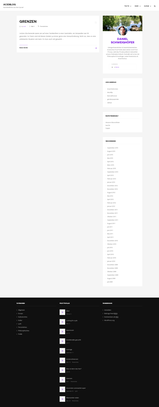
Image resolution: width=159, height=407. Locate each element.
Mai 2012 (110, 196)
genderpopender (113, 99)
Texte (126, 6)
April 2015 (110, 162)
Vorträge (69, 349)
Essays (20, 313)
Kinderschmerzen (72, 359)
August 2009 (111, 278)
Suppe (108, 128)
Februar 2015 (111, 168)
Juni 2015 (110, 155)
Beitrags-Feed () (110, 313)
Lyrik (19, 324)
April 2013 (110, 175)
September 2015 (112, 148)
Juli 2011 (110, 227)
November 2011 (112, 213)
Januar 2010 (111, 261)
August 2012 (111, 192)
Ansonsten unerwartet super (76, 388)
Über (137, 6)
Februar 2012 (111, 203)
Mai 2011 (110, 234)
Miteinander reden (72, 398)
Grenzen (28, 21)
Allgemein (21, 310)
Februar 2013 (111, 179)
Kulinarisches (22, 317)
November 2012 (112, 189)
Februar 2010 (111, 258)
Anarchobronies (112, 89)
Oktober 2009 (111, 272)
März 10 (68, 362)
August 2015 (111, 151)
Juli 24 (68, 372)
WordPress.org (109, 320)
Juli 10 (68, 333)
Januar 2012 (111, 206)
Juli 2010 (110, 247)
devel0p (110, 92)
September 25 (69, 391)
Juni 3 (67, 343)
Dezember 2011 (112, 210)
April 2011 (110, 237)
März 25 (68, 401)
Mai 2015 (110, 158)
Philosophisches (23, 331)
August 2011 (111, 223)
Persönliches (44, 26)
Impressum (70, 330)
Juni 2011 (110, 230)
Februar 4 (68, 314)
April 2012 (110, 199)
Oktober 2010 (111, 244)
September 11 (69, 352)
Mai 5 (67, 381)
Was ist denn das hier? (73, 369)
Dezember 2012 (112, 186)
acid (24, 26)
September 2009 (112, 275)
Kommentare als (111, 317)
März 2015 (110, 165)
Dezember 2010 (112, 241)
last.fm (108, 125)
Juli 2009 (110, 282)
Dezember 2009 (112, 265)
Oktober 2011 (111, 217)
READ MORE (23, 48)
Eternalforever (112, 96)
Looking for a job (71, 321)
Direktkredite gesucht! (73, 340)
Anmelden (107, 310)
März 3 (68, 323)
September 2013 (112, 172)
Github (109, 103)
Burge (146, 6)
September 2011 (112, 220)
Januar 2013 (111, 182)
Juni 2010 (110, 251)
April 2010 (110, 254)
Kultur (20, 320)
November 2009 (112, 268)
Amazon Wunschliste (113, 122)
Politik (20, 334)
